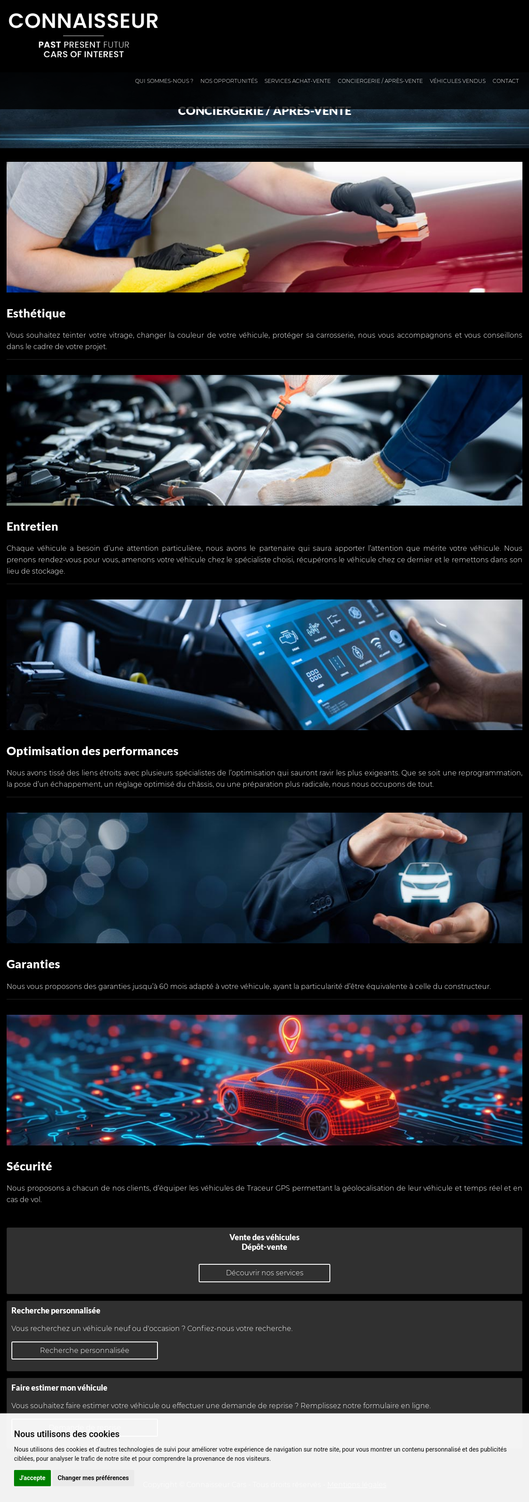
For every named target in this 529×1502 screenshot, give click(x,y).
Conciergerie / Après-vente (380, 81)
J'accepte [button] (32, 1477)
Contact (506, 81)
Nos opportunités (228, 81)
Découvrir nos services (265, 1273)
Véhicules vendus (458, 81)
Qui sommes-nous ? (164, 81)
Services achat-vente (297, 81)
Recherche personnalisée (84, 1350)
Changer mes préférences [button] (93, 1477)
